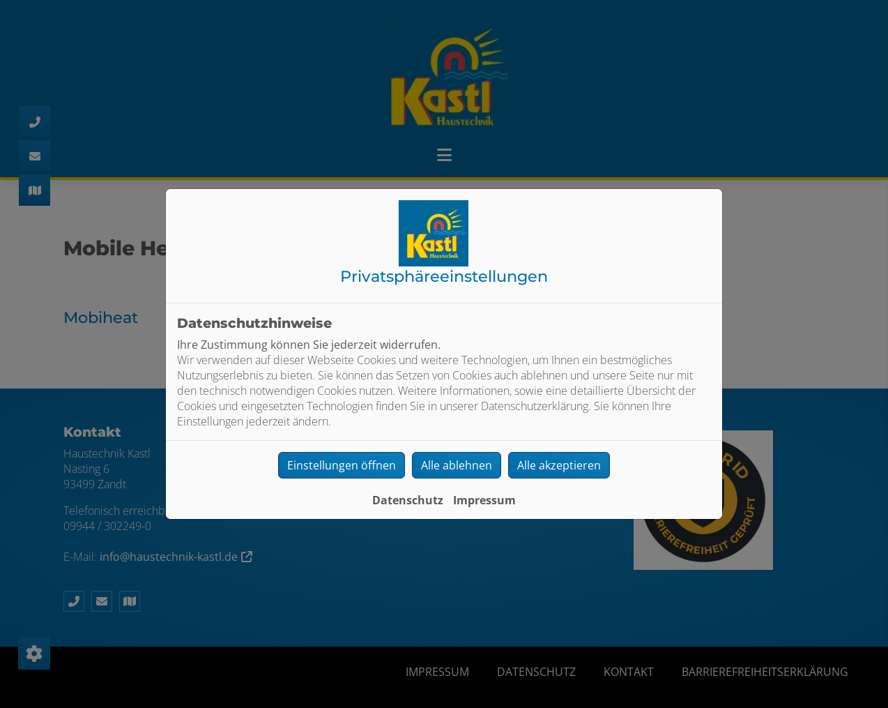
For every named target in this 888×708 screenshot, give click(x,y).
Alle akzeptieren (559, 465)
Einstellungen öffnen (341, 465)
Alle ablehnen (456, 465)
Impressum (484, 500)
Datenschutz (407, 500)
